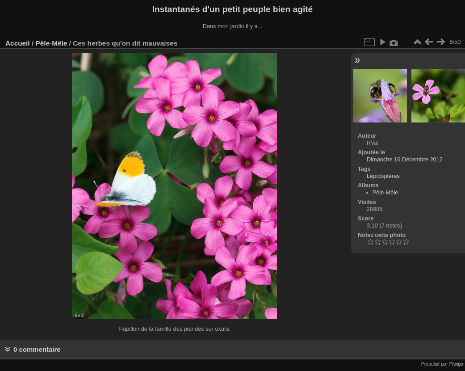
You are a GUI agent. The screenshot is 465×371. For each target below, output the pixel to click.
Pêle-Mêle (51, 43)
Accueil (17, 43)
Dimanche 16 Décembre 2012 (405, 159)
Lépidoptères (383, 176)
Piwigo (456, 364)
